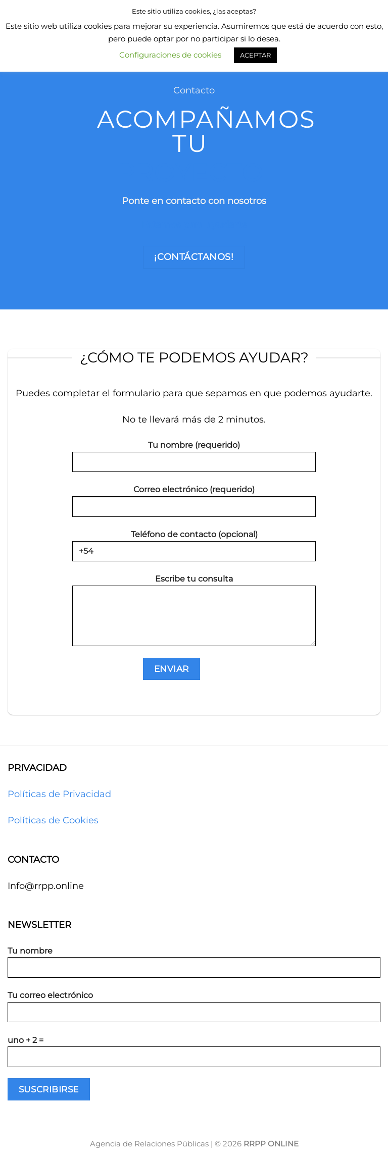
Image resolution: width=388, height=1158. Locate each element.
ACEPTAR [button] (255, 55)
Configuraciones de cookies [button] (170, 55)
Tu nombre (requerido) (194, 460)
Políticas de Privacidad (59, 794)
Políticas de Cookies (53, 820)
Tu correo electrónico (194, 1010)
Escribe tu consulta (194, 613)
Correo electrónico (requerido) (194, 504)
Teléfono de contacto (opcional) (194, 549)
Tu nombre (194, 965)
